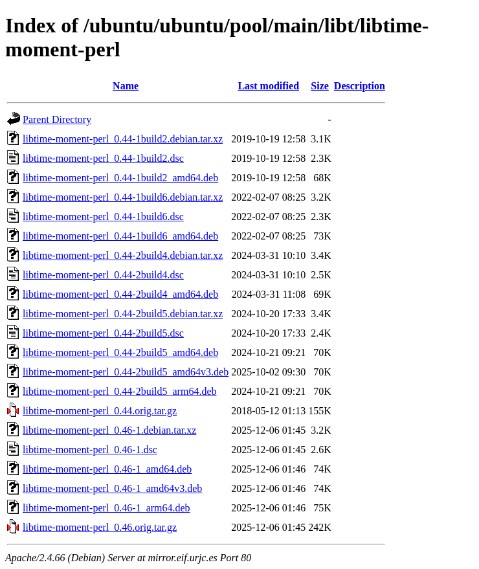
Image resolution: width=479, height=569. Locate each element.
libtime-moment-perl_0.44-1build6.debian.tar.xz (123, 197)
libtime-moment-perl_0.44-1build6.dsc (103, 216)
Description (359, 85)
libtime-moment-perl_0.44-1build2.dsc (103, 158)
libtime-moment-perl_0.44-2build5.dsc (103, 333)
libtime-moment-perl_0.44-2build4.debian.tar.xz (123, 255)
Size (320, 85)
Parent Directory (57, 119)
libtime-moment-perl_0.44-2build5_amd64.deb (120, 352)
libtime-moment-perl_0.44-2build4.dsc (103, 274)
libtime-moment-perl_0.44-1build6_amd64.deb (120, 235)
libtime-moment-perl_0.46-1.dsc (90, 449)
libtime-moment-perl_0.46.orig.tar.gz (100, 527)
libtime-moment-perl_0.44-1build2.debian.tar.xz (123, 138)
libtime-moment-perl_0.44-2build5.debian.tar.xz (123, 313)
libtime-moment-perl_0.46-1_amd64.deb (107, 468)
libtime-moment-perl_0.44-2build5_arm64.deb (120, 391)
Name (126, 85)
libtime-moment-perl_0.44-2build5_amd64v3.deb (125, 371)
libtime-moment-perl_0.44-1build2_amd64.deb (120, 177)
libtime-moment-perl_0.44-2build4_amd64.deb (120, 294)
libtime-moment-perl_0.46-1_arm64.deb (106, 507)
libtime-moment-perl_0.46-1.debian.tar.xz (109, 430)
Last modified (268, 85)
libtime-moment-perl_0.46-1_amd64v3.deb (112, 488)
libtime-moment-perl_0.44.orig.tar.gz (100, 410)
